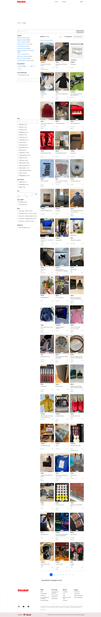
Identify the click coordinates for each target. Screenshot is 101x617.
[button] (27, 38)
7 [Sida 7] (69, 574)
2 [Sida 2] (54, 574)
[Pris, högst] (29, 194)
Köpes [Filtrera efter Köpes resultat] (22, 187)
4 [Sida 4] (60, 574)
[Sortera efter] (79, 36)
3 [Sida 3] (57, 574)
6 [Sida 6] (66, 574)
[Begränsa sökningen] (27, 121)
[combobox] (46, 31)
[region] (47, 51)
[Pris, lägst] (20, 194)
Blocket (19, 23)
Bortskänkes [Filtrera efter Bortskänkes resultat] (24, 184)
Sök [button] (36, 194)
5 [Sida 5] (63, 574)
